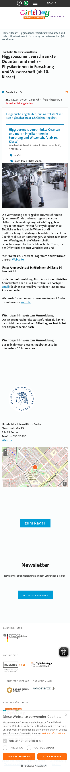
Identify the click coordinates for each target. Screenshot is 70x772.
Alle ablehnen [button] (52, 756)
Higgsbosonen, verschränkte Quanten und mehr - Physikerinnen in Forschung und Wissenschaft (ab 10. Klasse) (33, 36)
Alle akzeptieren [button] (19, 756)
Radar (51, 2)
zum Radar (35, 523)
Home (5, 32)
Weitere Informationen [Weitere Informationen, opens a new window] (54, 733)
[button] (35, 766)
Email (5, 287)
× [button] (66, 714)
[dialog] (35, 741)
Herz (67, 92)
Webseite (18, 259)
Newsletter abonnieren (35, 595)
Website (26, 302)
